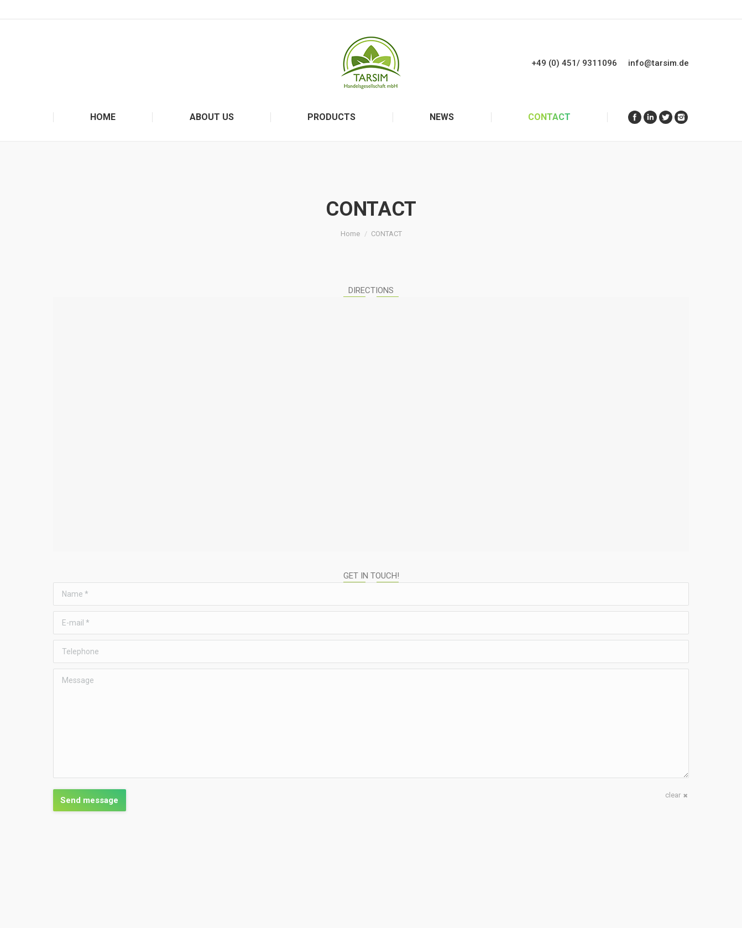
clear (673, 795)
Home (350, 234)
